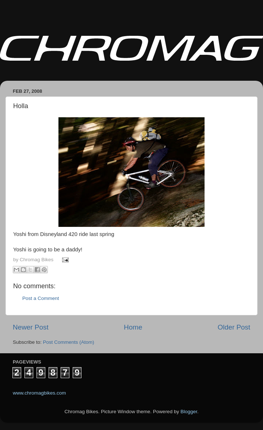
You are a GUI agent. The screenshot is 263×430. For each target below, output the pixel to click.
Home (133, 327)
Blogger (188, 411)
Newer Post (31, 327)
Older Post (234, 327)
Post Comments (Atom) (68, 342)
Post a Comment (40, 298)
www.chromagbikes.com (39, 393)
